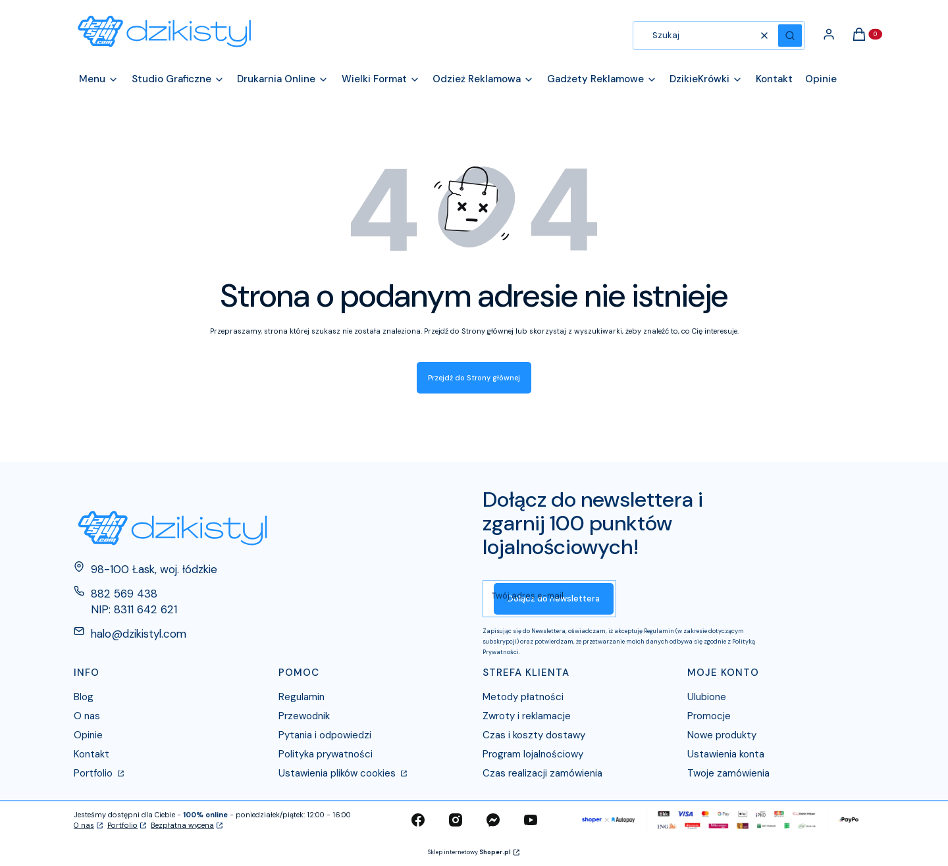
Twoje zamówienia (728, 773)
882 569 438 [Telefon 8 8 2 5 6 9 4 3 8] (124, 593)
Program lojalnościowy (533, 754)
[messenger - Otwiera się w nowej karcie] (493, 819)
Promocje (709, 716)
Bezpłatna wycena (182, 825)
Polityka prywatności (325, 754)
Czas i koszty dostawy (534, 735)
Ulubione (706, 696)
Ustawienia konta (725, 754)
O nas (87, 716)
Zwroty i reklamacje (527, 716)
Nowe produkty (721, 735)
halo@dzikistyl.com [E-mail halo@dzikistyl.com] (138, 633)
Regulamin (301, 696)
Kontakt (91, 754)
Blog (83, 696)
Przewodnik (304, 716)
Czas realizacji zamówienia (542, 773)
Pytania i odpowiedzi (324, 735)
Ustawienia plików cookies (338, 773)
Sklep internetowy (469, 852)
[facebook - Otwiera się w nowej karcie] (418, 819)
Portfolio (94, 773)
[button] (790, 35)
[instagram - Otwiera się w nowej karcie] (455, 819)
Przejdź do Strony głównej (474, 377)
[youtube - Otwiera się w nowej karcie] (530, 819)
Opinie (88, 735)
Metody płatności (523, 696)
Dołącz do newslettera (554, 598)
